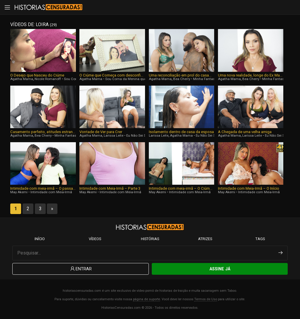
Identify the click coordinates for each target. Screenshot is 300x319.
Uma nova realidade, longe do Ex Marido (250, 75)
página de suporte (146, 299)
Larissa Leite (113, 135)
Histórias (150, 239)
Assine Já (219, 269)
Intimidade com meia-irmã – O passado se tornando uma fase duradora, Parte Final (43, 188)
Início (40, 239)
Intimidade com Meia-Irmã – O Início (248, 188)
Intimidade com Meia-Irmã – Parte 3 (109, 188)
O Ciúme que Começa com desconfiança (112, 75)
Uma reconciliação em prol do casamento (181, 75)
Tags (260, 239)
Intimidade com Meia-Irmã (51, 192)
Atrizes (205, 239)
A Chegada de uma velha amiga (245, 132)
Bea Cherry (181, 79)
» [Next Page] (52, 208)
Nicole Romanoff (48, 79)
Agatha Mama (21, 79)
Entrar (80, 269)
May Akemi (19, 192)
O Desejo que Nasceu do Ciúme (37, 75)
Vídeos (95, 239)
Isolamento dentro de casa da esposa (181, 132)
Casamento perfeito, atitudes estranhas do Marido (43, 132)
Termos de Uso (205, 299)
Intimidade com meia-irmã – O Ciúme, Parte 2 (181, 188)
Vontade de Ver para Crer (100, 132)
